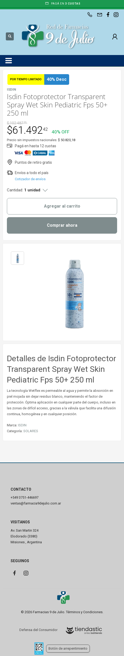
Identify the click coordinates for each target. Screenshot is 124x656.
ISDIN (22, 425)
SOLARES (30, 431)
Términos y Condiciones (84, 612)
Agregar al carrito (62, 206)
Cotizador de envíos (30, 179)
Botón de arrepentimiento (67, 648)
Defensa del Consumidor (38, 630)
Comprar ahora (62, 225)
